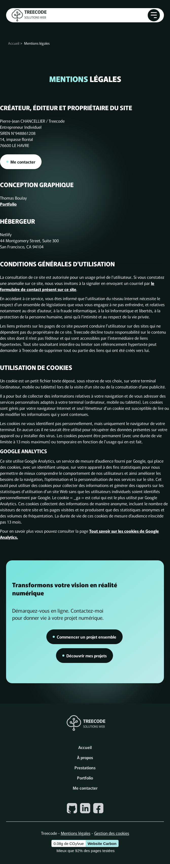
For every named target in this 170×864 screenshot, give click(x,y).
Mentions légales (75, 833)
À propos (85, 757)
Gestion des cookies (111, 833)
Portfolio (8, 204)
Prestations (85, 767)
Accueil (13, 43)
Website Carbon (102, 843)
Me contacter (85, 788)
